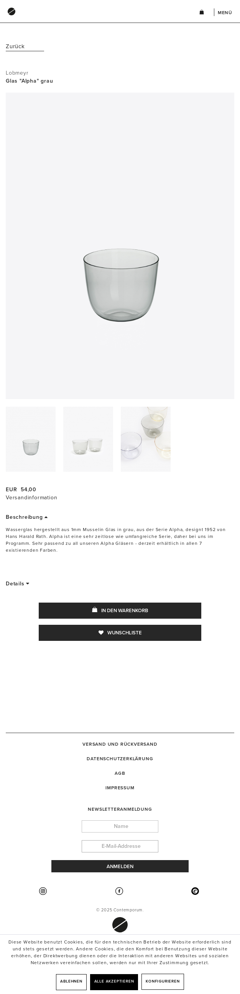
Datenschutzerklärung (120, 758)
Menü (225, 12)
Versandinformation (31, 497)
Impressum (119, 787)
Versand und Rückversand (119, 744)
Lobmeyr (17, 73)
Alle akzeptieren (114, 981)
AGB (120, 773)
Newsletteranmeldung (120, 809)
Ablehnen (71, 981)
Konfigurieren (162, 981)
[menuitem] (95, 18)
